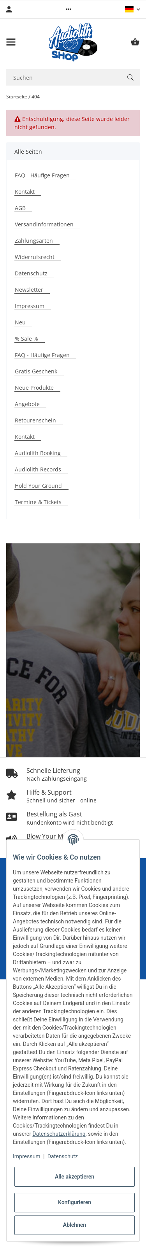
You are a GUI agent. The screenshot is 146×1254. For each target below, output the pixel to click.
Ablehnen (74, 1225)
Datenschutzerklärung (58, 1134)
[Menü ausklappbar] (11, 42)
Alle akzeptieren (74, 1176)
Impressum (26, 1156)
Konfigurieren (74, 1202)
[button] (68, 9)
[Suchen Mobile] (63, 77)
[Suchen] (130, 77)
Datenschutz (62, 1156)
